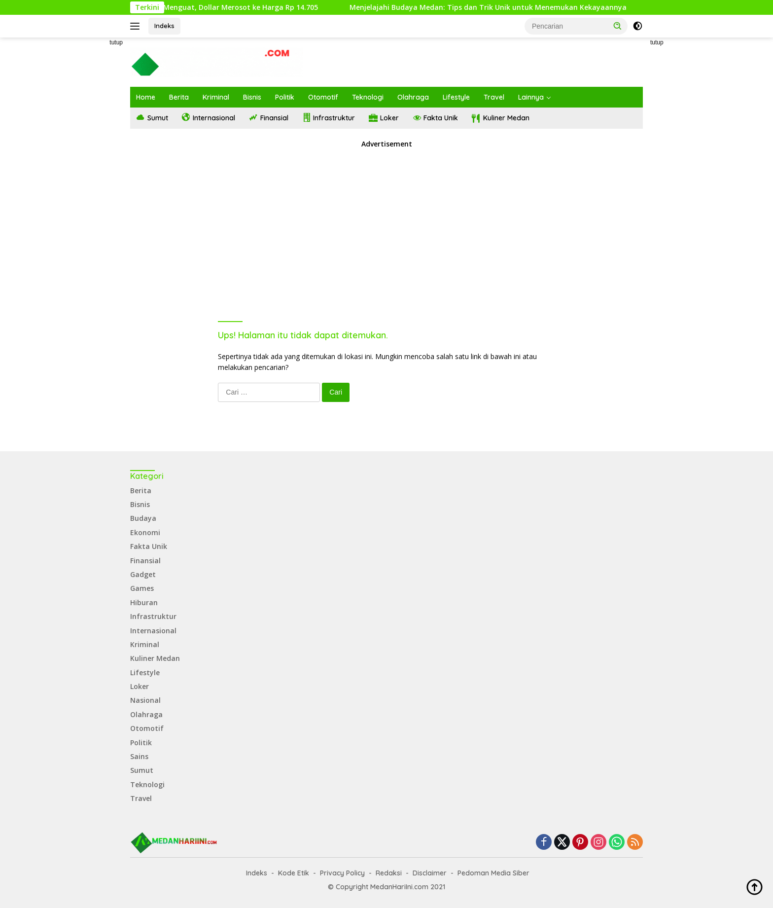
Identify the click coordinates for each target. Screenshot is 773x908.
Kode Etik (293, 873)
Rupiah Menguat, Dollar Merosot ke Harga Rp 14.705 (243, 7)
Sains (139, 756)
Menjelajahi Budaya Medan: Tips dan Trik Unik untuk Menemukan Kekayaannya (503, 7)
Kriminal (216, 97)
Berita (179, 97)
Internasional (153, 630)
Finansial (145, 560)
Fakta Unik (148, 546)
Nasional (145, 700)
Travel (494, 97)
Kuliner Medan (155, 658)
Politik (284, 97)
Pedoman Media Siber (493, 873)
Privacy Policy (342, 873)
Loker (139, 686)
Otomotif (323, 97)
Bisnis (252, 97)
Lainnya (531, 97)
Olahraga (413, 97)
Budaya (143, 518)
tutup (116, 42)
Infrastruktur (153, 616)
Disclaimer (430, 873)
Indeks (164, 26)
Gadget (143, 574)
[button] (618, 26)
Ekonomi (145, 532)
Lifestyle (456, 97)
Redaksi (389, 873)
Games (142, 588)
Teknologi (368, 97)
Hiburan (144, 602)
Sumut (141, 770)
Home (145, 97)
